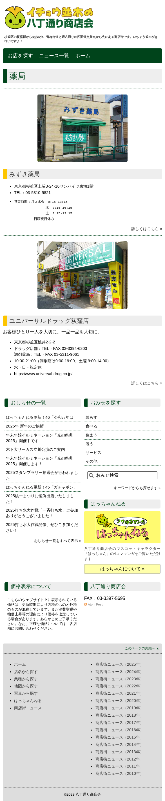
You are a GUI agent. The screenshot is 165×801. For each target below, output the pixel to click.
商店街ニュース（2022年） (119, 685)
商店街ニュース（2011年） (119, 765)
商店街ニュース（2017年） (119, 722)
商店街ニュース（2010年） (119, 773)
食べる (91, 425)
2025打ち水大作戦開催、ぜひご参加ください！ (42, 527)
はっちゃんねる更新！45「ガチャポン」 (41, 486)
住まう (91, 434)
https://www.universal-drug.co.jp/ (43, 373)
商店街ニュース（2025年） (119, 664)
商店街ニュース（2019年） (119, 707)
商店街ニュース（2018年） (119, 714)
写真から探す (26, 692)
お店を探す (20, 55)
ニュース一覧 (54, 55)
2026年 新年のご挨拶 (25, 425)
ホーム (82, 55)
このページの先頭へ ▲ (142, 647)
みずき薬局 (24, 174)
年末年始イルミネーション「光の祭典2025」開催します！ (39, 460)
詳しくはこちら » (146, 228)
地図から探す (26, 685)
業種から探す (26, 678)
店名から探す (26, 671)
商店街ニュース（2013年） (119, 751)
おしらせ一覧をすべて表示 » (57, 540)
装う (89, 443)
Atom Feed (95, 604)
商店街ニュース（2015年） (119, 736)
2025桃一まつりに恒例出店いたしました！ (40, 498)
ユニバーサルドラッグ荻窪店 (49, 320)
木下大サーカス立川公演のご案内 (35, 449)
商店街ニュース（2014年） (119, 744)
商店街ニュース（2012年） (119, 758)
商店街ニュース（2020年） (119, 700)
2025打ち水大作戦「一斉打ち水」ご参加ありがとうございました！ (42, 512)
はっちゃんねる (28, 700)
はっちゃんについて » (122, 568)
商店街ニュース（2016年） (119, 729)
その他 (91, 460)
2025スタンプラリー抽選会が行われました (42, 475)
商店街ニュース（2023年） (119, 678)
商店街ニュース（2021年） (119, 692)
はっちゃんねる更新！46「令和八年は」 (41, 417)
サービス (93, 452)
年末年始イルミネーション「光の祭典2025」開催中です (39, 437)
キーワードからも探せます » (137, 487)
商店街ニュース (28, 707)
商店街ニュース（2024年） (119, 671)
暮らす (91, 417)
